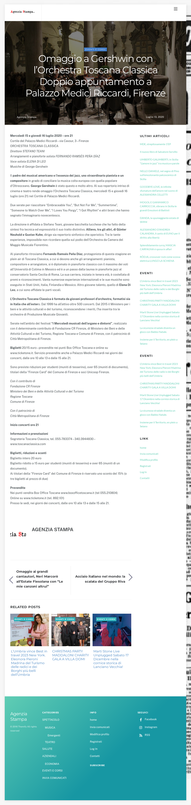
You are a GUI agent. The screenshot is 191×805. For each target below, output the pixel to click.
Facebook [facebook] (147, 719)
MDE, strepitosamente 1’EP (155, 144)
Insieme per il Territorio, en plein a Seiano (158, 341)
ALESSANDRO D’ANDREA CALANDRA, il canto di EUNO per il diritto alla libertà (160, 233)
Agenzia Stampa (26, 117)
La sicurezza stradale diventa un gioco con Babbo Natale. (157, 330)
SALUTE (47, 749)
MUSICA (50, 728)
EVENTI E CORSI (95, 50)
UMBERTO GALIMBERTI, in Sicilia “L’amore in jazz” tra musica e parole (159, 161)
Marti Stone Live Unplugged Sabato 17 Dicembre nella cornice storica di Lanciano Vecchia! (111, 659)
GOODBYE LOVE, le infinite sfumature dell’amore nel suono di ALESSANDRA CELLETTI (159, 190)
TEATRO (50, 742)
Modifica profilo (149, 460)
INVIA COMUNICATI (54, 778)
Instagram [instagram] (147, 727)
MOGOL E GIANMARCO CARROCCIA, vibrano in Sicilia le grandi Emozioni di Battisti (158, 206)
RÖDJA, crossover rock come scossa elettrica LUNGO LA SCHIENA (160, 259)
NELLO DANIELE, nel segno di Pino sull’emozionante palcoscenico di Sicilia (159, 175)
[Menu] (175, 9)
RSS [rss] (144, 735)
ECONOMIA (52, 764)
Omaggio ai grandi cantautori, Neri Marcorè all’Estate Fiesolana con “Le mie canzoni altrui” (39, 579)
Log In (143, 472)
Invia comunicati (149, 454)
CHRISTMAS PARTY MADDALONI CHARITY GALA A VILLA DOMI (70, 655)
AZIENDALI (49, 756)
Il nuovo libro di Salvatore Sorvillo (158, 152)
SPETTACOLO (50, 720)
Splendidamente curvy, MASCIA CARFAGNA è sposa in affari (158, 247)
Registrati (145, 466)
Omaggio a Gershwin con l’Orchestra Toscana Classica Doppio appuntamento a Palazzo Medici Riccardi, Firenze (95, 76)
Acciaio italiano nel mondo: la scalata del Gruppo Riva (100, 579)
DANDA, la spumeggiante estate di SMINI (159, 220)
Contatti (145, 478)
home (143, 447)
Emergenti (54, 735)
